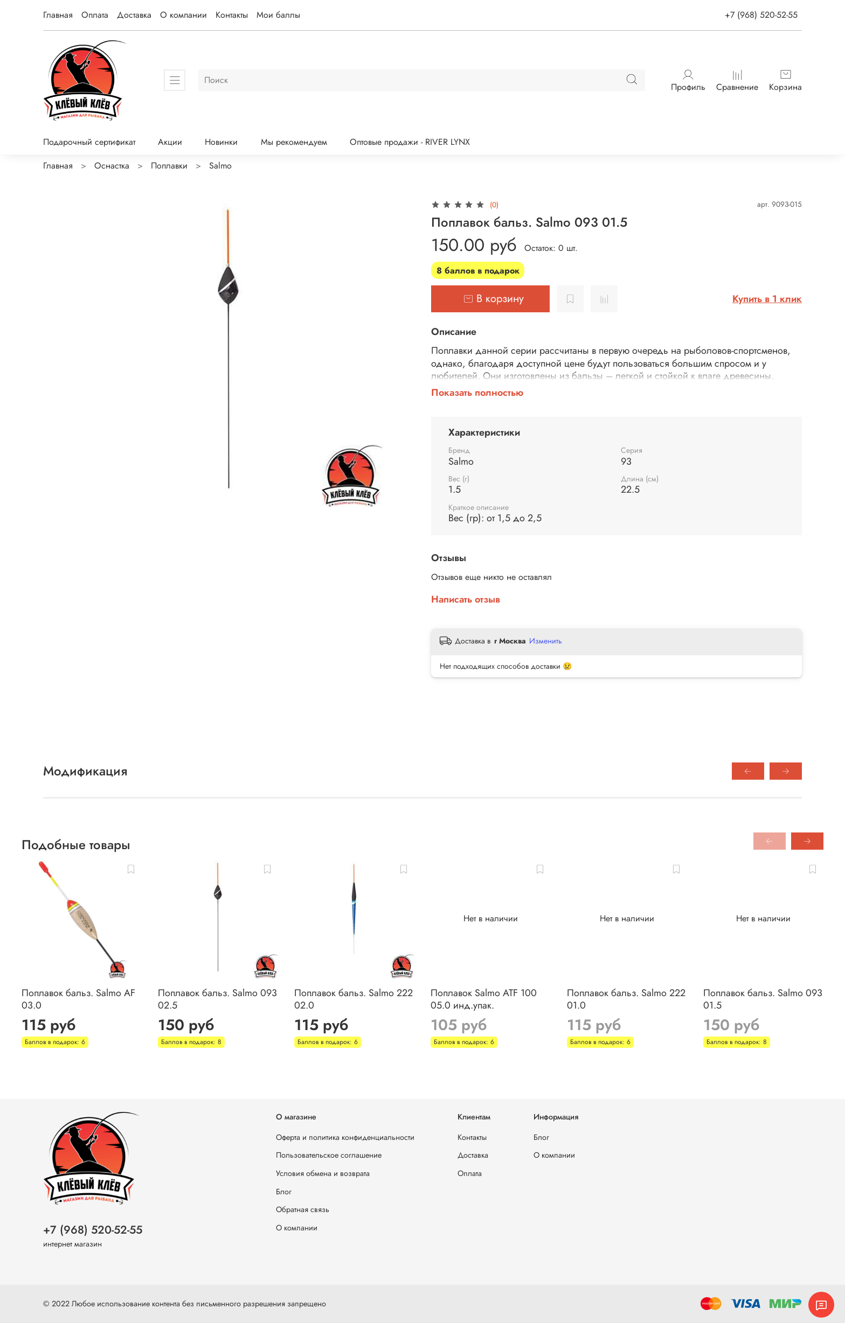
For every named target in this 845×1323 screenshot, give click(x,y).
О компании (183, 15)
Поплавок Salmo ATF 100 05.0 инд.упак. (484, 999)
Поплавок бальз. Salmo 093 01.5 (762, 999)
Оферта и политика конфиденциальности (345, 1137)
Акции (170, 142)
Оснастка (111, 165)
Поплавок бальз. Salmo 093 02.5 (217, 999)
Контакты (232, 15)
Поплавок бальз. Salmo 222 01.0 (626, 999)
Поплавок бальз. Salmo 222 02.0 (353, 999)
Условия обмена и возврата (323, 1173)
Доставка (134, 15)
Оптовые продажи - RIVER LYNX (410, 142)
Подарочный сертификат (89, 142)
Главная (58, 15)
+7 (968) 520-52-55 (761, 15)
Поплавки (169, 165)
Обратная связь (302, 1209)
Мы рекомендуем (294, 142)
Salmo (220, 165)
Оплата (94, 15)
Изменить (545, 641)
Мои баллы (278, 15)
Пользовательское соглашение (329, 1155)
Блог (284, 1191)
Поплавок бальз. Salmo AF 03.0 (78, 999)
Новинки (221, 142)
